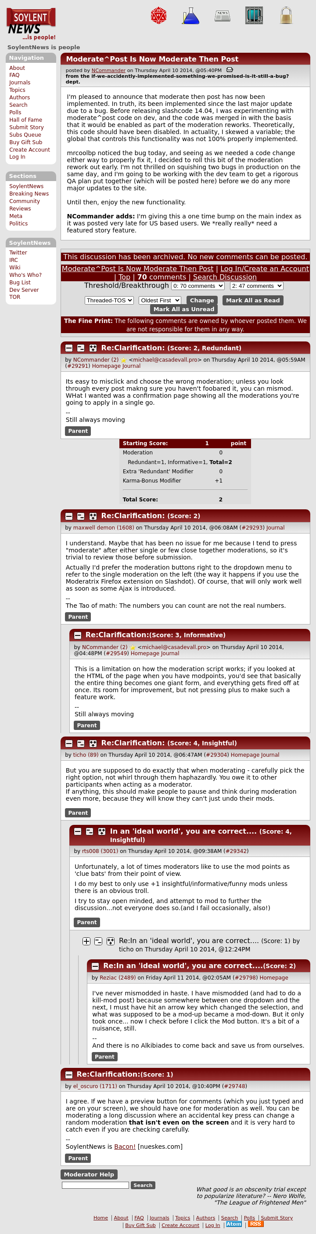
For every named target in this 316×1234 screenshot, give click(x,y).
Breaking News (29, 194)
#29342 (236, 851)
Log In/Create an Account (264, 269)
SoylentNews (31, 24)
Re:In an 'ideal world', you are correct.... (189, 940)
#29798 (245, 978)
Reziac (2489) (118, 978)
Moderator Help (89, 1174)
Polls (15, 112)
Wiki (14, 268)
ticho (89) (86, 755)
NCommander (109, 70)
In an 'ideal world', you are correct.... (183, 831)
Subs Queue (25, 135)
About (17, 68)
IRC (13, 260)
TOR (14, 297)
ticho (126, 949)
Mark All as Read (253, 300)
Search (18, 105)
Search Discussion (225, 277)
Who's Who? (25, 275)
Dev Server (24, 290)
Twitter (18, 253)
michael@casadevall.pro (165, 360)
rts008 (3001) (100, 851)
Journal (131, 366)
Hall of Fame (25, 120)
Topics (17, 90)
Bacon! (125, 1146)
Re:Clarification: (133, 348)
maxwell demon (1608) (103, 528)
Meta (15, 216)
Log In (17, 157)
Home (100, 1218)
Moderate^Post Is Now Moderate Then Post (152, 59)
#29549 (116, 653)
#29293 (251, 528)
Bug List (20, 282)
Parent (78, 431)
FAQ (14, 75)
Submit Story (26, 127)
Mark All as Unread (184, 309)
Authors (19, 97)
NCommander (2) (96, 360)
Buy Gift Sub (25, 142)
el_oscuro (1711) (95, 1086)
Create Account (29, 150)
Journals (19, 83)
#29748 (234, 1086)
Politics (18, 224)
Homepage (106, 366)
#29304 (216, 755)
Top (124, 277)
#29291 (77, 366)
